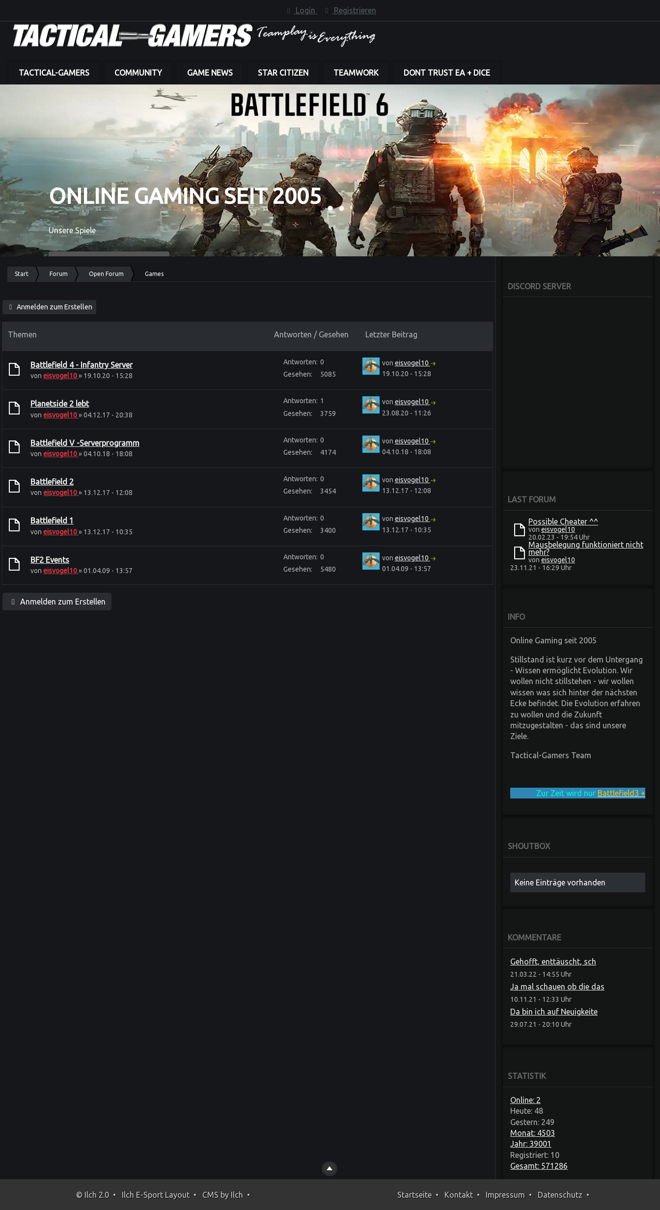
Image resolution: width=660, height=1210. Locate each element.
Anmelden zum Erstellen (49, 307)
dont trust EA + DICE (447, 72)
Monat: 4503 (532, 1132)
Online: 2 (525, 1100)
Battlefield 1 (52, 520)
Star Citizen (283, 72)
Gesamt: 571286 (539, 1165)
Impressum (505, 1194)
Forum (59, 274)
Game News (210, 72)
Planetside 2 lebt (59, 403)
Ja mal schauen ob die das (557, 986)
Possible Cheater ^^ (563, 521)
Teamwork (356, 72)
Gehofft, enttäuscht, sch (553, 961)
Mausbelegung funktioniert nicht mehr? (585, 548)
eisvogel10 (61, 376)
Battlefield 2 (52, 481)
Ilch (237, 1194)
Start (21, 274)
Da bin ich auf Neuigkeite (554, 1011)
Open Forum (106, 274)
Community (138, 72)
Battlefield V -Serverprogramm (84, 443)
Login (300, 10)
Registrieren (349, 10)
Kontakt (458, 1194)
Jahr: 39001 (530, 1143)
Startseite (414, 1194)
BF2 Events (49, 559)
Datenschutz (560, 1194)
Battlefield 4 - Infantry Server (81, 364)
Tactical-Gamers (54, 72)
